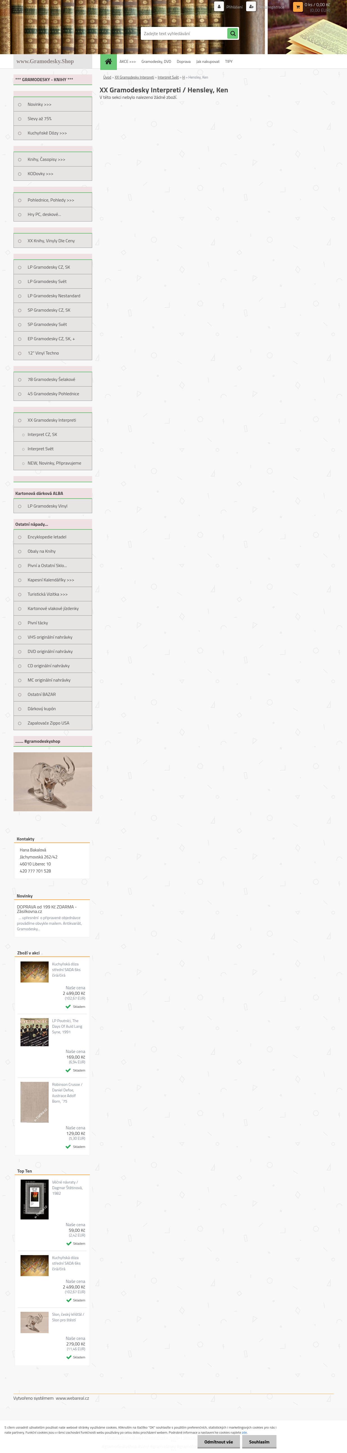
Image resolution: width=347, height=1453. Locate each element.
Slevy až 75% (40, 118)
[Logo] (52, 33)
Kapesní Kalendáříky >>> (51, 579)
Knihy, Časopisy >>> (46, 159)
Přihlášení (235, 7)
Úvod (107, 77)
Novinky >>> (40, 104)
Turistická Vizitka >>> (48, 594)
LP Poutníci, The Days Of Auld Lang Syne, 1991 (67, 1026)
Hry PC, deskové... (44, 214)
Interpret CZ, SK (42, 434)
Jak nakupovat (208, 61)
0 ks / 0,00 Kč (317, 4)
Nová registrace (271, 7)
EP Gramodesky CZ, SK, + (51, 338)
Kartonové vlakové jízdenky (53, 608)
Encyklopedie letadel (47, 536)
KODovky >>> (41, 173)
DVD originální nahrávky (50, 651)
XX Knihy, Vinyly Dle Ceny (51, 240)
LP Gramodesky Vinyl (48, 505)
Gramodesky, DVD (156, 61)
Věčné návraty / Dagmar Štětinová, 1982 (67, 1187)
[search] (233, 33)
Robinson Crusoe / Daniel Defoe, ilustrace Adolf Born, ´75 (67, 1093)
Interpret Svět (41, 448)
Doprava (183, 61)
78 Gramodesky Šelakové (51, 379)
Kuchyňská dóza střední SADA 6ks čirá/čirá (66, 969)
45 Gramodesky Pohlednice (53, 393)
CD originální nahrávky (49, 665)
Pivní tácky (38, 622)
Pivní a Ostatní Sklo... (47, 565)
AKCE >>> (128, 61)
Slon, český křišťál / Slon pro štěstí (68, 1317)
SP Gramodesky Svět (47, 324)
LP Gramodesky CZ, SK (49, 267)
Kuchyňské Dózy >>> (47, 132)
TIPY (228, 61)
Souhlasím (259, 1441)
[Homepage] (110, 61)
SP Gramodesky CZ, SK (49, 310)
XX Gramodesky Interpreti (52, 420)
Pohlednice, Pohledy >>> (51, 200)
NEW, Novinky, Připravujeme (54, 463)
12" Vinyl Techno (43, 352)
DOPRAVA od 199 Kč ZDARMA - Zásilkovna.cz (47, 909)
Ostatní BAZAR (42, 694)
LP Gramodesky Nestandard (54, 295)
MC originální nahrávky (49, 680)
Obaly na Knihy (42, 551)
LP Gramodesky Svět (47, 281)
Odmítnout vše (218, 1441)
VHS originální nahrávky (50, 637)
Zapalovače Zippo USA (48, 722)
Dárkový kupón (42, 708)
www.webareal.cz (72, 1398)
